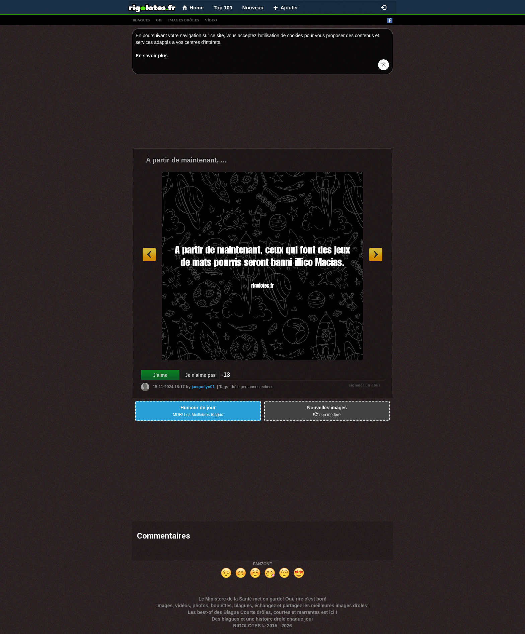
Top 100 (223, 7)
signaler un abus (365, 385)
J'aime (160, 375)
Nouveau (253, 7)
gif (159, 20)
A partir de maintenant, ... (186, 160)
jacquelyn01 (203, 386)
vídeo (211, 20)
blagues (141, 20)
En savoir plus (152, 55)
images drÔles (183, 20)
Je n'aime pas (200, 375)
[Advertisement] (262, 112)
